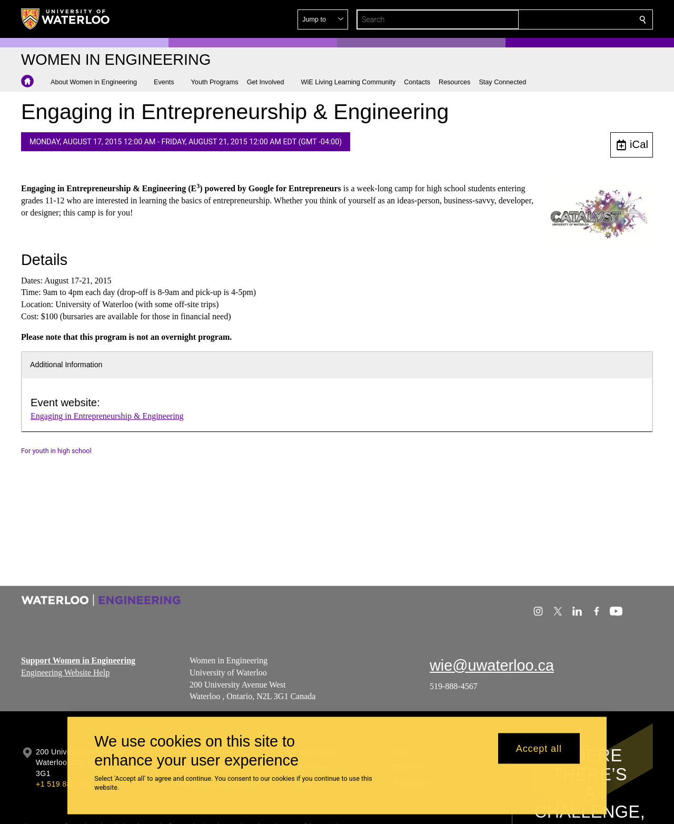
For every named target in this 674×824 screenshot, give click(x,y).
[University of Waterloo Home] (66, 19)
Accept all (539, 748)
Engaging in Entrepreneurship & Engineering (107, 415)
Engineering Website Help (65, 672)
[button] (566, 19)
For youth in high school (56, 451)
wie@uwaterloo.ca (492, 665)
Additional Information (66, 364)
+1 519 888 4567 (65, 784)
